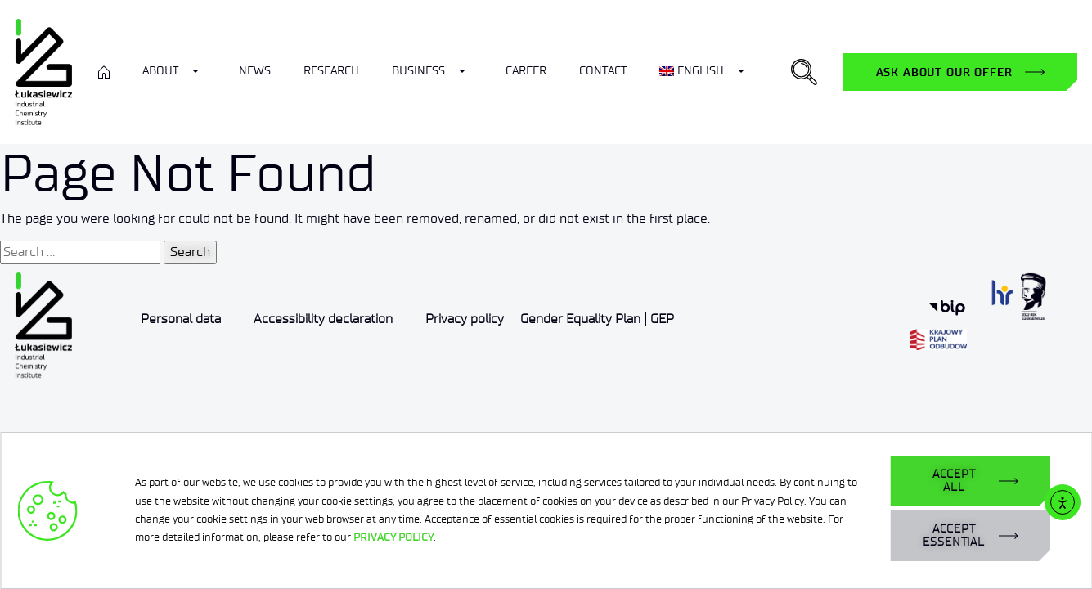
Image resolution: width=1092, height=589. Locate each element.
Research (331, 71)
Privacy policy (464, 318)
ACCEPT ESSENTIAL (954, 535)
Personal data (181, 318)
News (255, 71)
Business (418, 71)
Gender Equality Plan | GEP (597, 318)
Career (526, 71)
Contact (603, 71)
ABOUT (160, 71)
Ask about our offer (944, 72)
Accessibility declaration (323, 318)
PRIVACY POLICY (393, 537)
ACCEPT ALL (954, 480)
